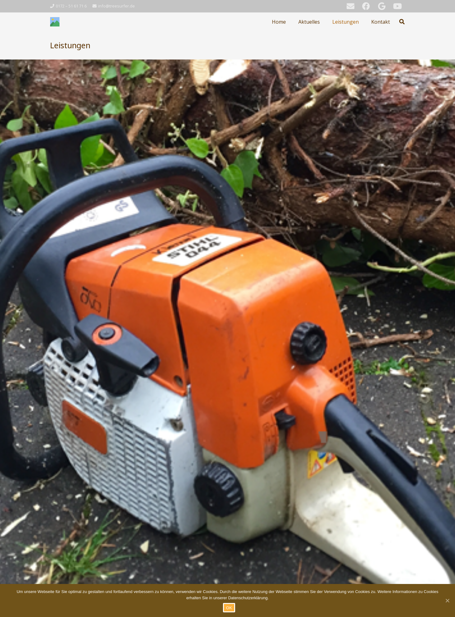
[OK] (447, 600)
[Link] (54, 21)
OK (229, 607)
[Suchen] (402, 22)
